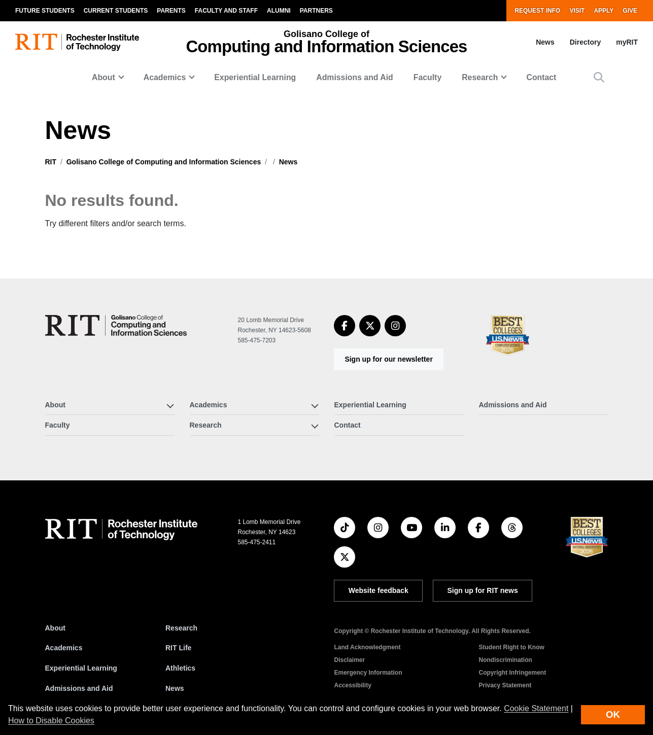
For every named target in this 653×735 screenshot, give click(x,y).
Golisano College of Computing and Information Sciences (163, 162)
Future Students (45, 10)
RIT (51, 162)
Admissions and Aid (354, 77)
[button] (599, 77)
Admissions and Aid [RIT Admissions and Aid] (79, 688)
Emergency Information (368, 672)
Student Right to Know (511, 647)
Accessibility (352, 685)
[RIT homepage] (77, 42)
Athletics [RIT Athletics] (180, 668)
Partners (316, 10)
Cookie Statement (536, 708)
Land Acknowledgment (367, 647)
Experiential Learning (255, 77)
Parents (171, 10)
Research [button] (480, 77)
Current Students (116, 10)
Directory (585, 42)
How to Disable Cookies (51, 720)
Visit (577, 10)
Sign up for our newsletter (388, 359)
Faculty (427, 77)
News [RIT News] (174, 688)
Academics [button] (165, 77)
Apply (603, 10)
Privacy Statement (504, 685)
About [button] (103, 77)
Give (630, 10)
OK (613, 714)
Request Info (537, 10)
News (545, 42)
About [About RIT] (55, 628)
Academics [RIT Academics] (64, 648)
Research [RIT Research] (181, 628)
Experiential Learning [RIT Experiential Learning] (81, 668)
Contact (541, 77)
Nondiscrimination (505, 659)
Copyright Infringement (512, 672)
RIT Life (178, 648)
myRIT (627, 42)
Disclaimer (349, 659)
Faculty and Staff (226, 10)
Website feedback (378, 590)
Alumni (279, 10)
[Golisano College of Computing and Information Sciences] (116, 325)
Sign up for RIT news (483, 590)
